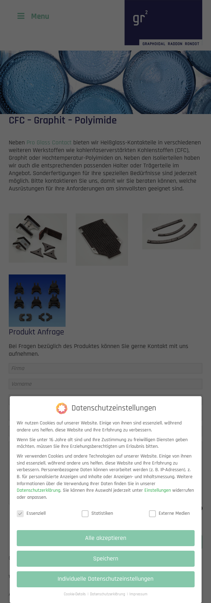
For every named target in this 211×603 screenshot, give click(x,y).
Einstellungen (157, 495)
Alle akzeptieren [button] (105, 543)
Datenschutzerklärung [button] (108, 599)
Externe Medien (169, 518)
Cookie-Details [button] (75, 599)
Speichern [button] (105, 563)
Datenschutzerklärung (38, 495)
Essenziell (31, 518)
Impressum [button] (138, 599)
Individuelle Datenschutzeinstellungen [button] (105, 584)
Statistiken (97, 518)
